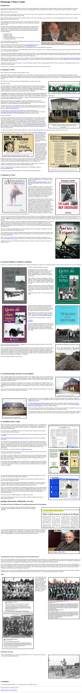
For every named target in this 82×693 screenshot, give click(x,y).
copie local (30, 321)
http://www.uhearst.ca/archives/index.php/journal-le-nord (13, 111)
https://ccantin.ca (13, 690)
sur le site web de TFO (22, 59)
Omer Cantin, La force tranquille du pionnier (42, 315)
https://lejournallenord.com (7, 168)
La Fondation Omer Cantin (11, 238)
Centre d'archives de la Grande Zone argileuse (39, 403)
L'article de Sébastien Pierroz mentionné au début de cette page (15, 438)
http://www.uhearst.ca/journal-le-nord (37, 132)
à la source (30, 320)
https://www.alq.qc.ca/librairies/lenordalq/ (37, 181)
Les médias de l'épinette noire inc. (11, 108)
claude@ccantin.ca (5, 690)
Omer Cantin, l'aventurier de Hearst (71, 58)
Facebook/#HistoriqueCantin (32, 44)
